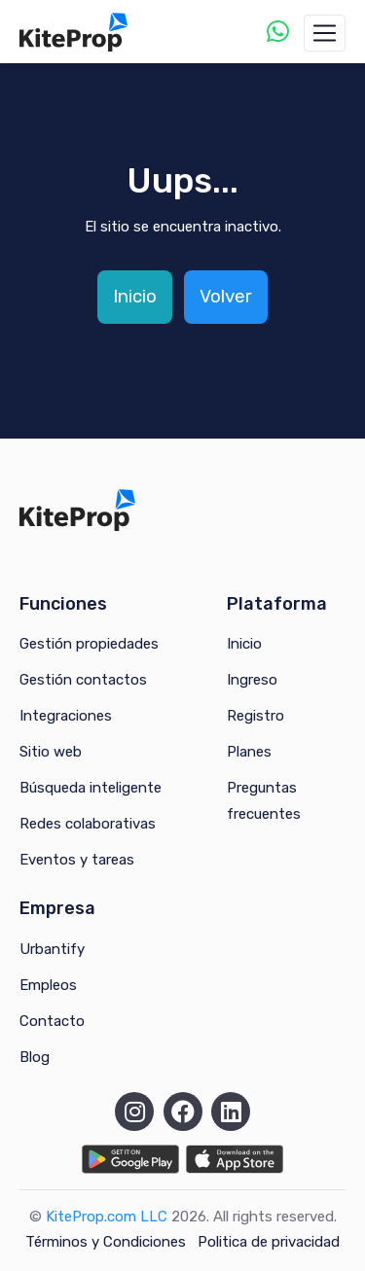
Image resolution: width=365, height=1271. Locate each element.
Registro (255, 715)
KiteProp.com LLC (106, 1216)
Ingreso (252, 679)
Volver (226, 296)
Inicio (135, 296)
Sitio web (50, 751)
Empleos (48, 985)
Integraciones (65, 715)
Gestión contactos (83, 679)
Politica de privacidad (269, 1242)
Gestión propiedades (89, 644)
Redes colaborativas (87, 823)
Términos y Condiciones (105, 1242)
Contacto (52, 1021)
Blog (34, 1057)
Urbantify (52, 949)
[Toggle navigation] (325, 33)
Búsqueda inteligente (90, 787)
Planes (249, 751)
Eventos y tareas (76, 859)
